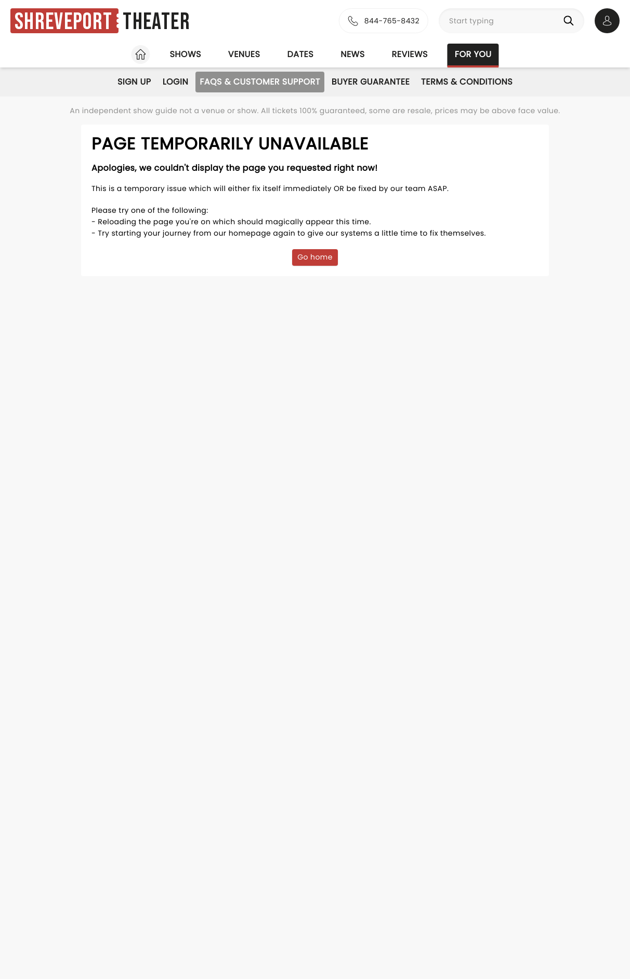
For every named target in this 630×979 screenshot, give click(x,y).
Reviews (410, 54)
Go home (315, 257)
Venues (244, 54)
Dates (300, 54)
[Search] (570, 20)
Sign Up (134, 82)
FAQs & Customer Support (260, 82)
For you (473, 54)
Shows (185, 54)
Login (176, 82)
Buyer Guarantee (371, 82)
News (352, 54)
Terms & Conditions (467, 82)
